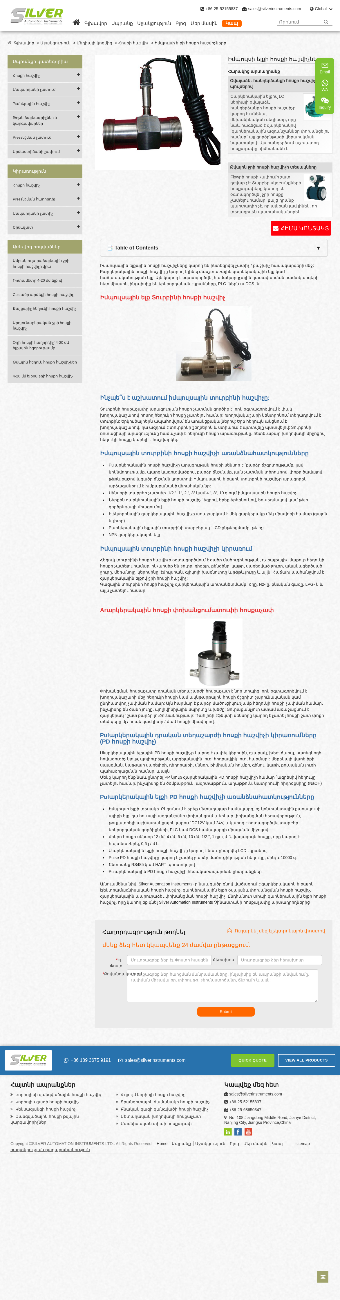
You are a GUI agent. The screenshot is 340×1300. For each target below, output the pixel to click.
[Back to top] (322, 1277)
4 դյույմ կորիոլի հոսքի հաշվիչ (152, 1094)
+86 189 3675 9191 (87, 1060)
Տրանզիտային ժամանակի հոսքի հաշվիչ (165, 1102)
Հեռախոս (223, 959)
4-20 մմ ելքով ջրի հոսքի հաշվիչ (43, 376)
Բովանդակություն (113, 974)
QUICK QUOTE (252, 1060)
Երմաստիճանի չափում (36, 151)
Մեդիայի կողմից (94, 43)
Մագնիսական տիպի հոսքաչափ (156, 1123)
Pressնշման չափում (32, 137)
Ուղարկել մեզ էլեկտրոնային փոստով (276, 930)
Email (325, 68)
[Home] (76, 23)
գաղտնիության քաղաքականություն (50, 1149)
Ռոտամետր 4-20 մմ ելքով (37, 280)
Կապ (231, 23)
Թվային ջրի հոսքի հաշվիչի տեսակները (273, 167)
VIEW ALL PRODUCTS (306, 1060)
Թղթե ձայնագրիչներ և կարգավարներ (35, 120)
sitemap (303, 1143)
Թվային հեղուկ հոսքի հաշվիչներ (45, 362)
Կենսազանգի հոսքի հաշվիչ (45, 1109)
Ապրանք (122, 23)
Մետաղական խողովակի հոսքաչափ (160, 1116)
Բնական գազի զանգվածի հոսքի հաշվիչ (164, 1109)
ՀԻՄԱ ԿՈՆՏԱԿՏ (305, 228)
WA (325, 85)
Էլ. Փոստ (116, 962)
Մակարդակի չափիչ (33, 213)
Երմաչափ (23, 227)
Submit (226, 1011)
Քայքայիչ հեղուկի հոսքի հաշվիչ (44, 308)
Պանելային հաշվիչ (31, 104)
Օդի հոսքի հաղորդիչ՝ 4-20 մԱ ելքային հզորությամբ (41, 345)
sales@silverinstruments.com (274, 8)
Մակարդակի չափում (34, 89)
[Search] (326, 22)
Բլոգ (181, 23)
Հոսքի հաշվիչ (133, 43)
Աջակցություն (154, 23)
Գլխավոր (95, 23)
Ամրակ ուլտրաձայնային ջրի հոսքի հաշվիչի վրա (41, 263)
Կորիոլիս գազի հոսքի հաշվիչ (46, 1102)
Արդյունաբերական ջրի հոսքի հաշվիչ (42, 326)
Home (162, 1143)
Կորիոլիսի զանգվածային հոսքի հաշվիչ (58, 1094)
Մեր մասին (204, 23)
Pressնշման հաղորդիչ (34, 199)
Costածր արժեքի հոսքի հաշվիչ (43, 294)
